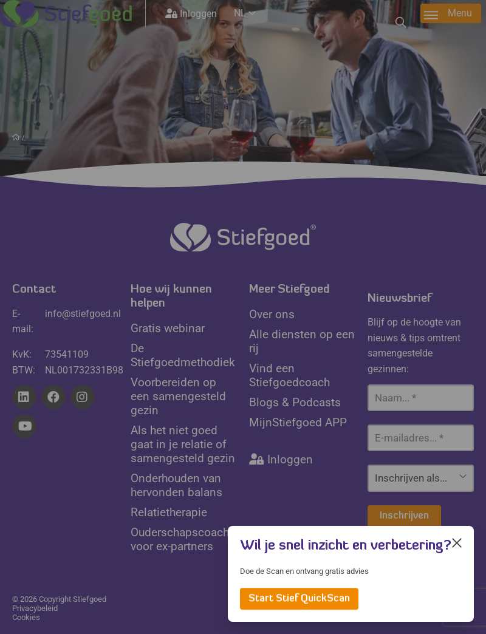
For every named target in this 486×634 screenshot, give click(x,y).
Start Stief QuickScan (299, 599)
